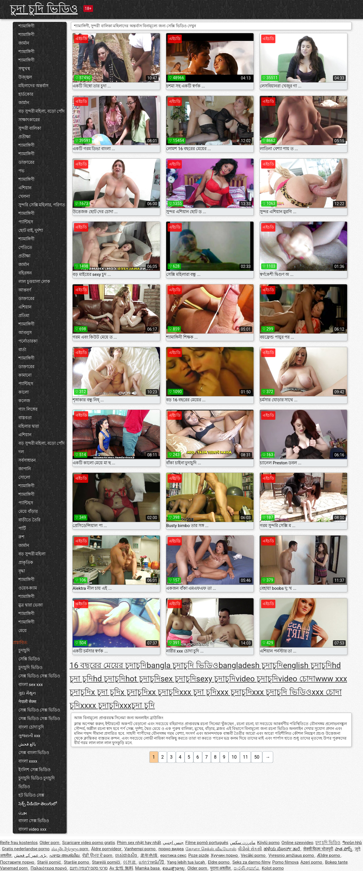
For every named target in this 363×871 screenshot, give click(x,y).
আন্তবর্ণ (24, 290)
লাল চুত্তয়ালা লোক (34, 281)
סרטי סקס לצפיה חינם (88, 868)
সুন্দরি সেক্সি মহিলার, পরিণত (41, 204)
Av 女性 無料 (121, 868)
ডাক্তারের (26, 162)
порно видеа (171, 848)
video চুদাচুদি (257, 678)
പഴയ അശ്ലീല (64, 855)
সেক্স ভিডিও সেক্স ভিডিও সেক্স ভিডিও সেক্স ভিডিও (39, 714)
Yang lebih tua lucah (186, 862)
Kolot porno (273, 868)
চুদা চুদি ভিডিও (44, 9)
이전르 (130, 862)
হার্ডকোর (25, 94)
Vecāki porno (254, 855)
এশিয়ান (24, 187)
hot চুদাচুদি (143, 678)
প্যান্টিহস (25, 221)
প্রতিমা (23, 315)
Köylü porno (268, 842)
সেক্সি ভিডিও (29, 659)
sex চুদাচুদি (178, 678)
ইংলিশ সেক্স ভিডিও (34, 769)
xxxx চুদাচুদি (100, 705)
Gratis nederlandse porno (26, 848)
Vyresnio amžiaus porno (292, 855)
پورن (22, 812)
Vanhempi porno (140, 848)
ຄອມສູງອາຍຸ (173, 868)
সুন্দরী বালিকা (29, 128)
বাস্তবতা (24, 417)
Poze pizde (198, 855)
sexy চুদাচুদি (216, 678)
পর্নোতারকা (27, 341)
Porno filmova (285, 862)
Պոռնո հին (352, 842)
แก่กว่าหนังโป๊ (152, 862)
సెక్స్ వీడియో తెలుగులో (37, 803)
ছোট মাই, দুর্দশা (30, 230)
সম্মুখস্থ (24, 68)
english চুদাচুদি (307, 665)
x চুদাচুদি (134, 692)
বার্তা (22, 349)
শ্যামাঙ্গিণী (26, 26)
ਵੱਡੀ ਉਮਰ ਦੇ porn (97, 855)
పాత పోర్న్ (344, 848)
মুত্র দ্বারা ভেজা (30, 605)
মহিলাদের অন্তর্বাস (33, 85)
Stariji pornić (49, 862)
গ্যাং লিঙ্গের (27, 409)
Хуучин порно (225, 855)
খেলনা (24, 196)
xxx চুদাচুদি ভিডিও (282, 692)
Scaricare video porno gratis (88, 842)
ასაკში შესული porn (70, 848)
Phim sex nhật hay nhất (139, 842)
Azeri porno (311, 862)
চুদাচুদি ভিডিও (30, 667)
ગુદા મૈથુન (27, 693)
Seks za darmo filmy (252, 862)
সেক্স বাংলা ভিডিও (33, 752)
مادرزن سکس (242, 842)
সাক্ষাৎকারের (29, 119)
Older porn (49, 842)
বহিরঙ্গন (25, 273)
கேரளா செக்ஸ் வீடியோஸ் (210, 848)
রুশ (21, 537)
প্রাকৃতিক (25, 562)
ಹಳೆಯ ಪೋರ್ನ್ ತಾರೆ (282, 848)
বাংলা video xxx (32, 829)
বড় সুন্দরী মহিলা (31, 554)
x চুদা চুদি (106, 692)
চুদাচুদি (24, 650)
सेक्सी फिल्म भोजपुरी (318, 848)
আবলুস (25, 332)
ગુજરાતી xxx (29, 735)
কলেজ (24, 400)
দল (21, 451)
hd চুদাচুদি (109, 678)
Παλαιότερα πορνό (49, 868)
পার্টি (22, 528)
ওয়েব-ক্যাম (27, 588)
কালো (23, 392)
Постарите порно (17, 862)
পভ (21, 170)
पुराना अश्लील (221, 868)
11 (245, 757)
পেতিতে (25, 247)
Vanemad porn (14, 868)
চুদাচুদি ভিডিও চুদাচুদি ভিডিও (36, 782)
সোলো (24, 477)
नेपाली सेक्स (27, 701)
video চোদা (296, 678)
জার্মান (23, 43)
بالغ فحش (27, 744)
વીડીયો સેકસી (250, 848)
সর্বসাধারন (27, 460)
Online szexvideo (297, 842)
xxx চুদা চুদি (198, 692)
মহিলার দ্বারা (28, 426)
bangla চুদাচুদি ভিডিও (182, 665)
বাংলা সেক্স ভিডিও (33, 820)
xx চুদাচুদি (164, 692)
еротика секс (173, 855)
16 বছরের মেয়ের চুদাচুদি (108, 665)
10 (234, 757)
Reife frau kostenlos (19, 842)
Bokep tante (336, 862)
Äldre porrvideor (106, 848)
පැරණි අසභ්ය (247, 868)
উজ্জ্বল (25, 77)
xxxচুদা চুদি (137, 705)
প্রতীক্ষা (24, 136)
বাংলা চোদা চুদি (31, 727)
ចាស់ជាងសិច (126, 855)
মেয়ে (22, 630)
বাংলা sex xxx (30, 684)
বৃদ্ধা (21, 571)
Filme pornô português (206, 842)
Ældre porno (329, 855)
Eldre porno (219, 862)
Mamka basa (148, 868)
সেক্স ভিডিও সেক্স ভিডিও (39, 676)
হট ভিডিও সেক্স (31, 795)
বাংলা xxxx (27, 761)
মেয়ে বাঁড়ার (28, 511)
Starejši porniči (106, 862)
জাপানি (24, 468)
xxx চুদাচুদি (234, 692)
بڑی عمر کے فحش (30, 855)
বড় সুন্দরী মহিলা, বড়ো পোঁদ (41, 111)
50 (256, 757)
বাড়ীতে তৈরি (29, 519)
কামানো (24, 375)
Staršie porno (77, 862)
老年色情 (149, 855)
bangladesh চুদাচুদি (250, 665)
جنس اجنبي (173, 842)
